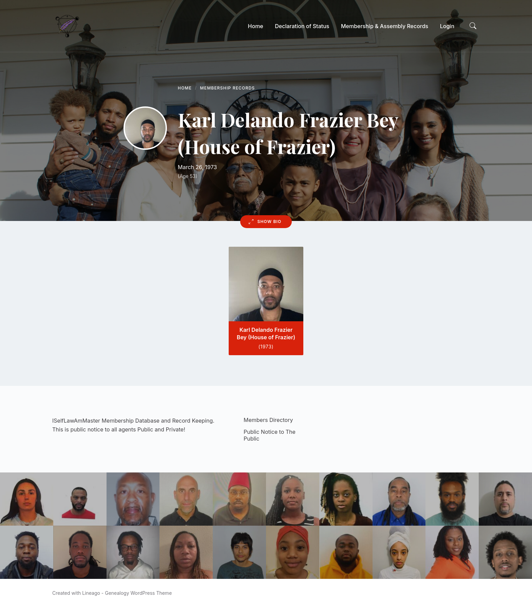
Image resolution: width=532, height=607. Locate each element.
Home (185, 87)
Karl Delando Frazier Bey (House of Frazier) (266, 333)
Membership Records (227, 87)
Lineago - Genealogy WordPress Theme (127, 593)
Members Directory (268, 420)
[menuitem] (255, 26)
